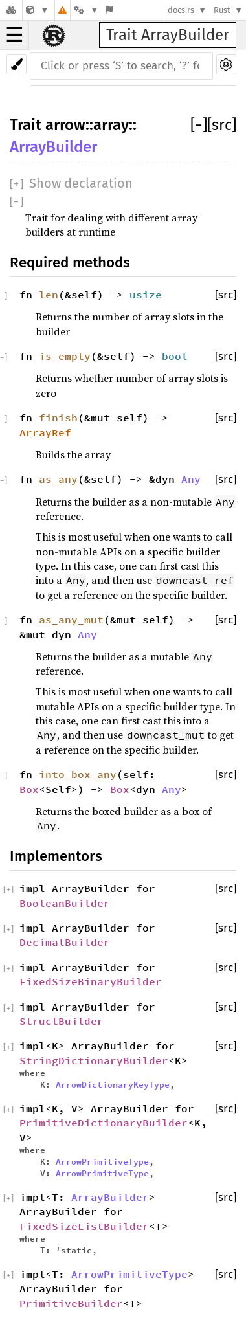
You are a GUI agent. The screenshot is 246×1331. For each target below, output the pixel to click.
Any (191, 479)
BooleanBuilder (64, 903)
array (111, 125)
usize (145, 294)
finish (58, 417)
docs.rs (181, 10)
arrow (65, 125)
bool (175, 356)
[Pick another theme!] (16, 64)
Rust (222, 10)
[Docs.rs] (11, 10)
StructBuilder (61, 1020)
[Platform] (86, 10)
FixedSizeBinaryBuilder (90, 981)
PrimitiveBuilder (71, 1303)
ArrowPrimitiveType (102, 1161)
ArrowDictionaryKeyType (113, 1084)
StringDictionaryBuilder (93, 1060)
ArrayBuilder (53, 147)
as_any (58, 479)
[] (198, 125)
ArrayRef (45, 432)
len (48, 294)
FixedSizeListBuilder (84, 1226)
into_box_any (78, 774)
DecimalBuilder (64, 941)
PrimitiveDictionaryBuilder (103, 1122)
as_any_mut (71, 619)
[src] (221, 125)
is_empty (65, 356)
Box (29, 789)
